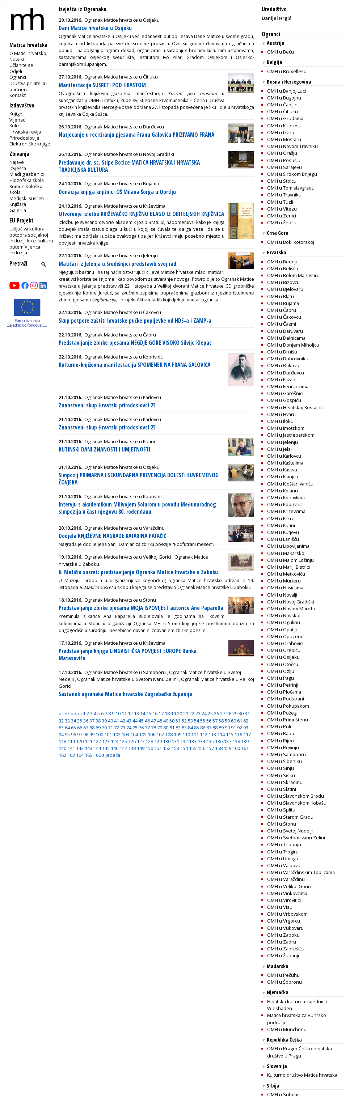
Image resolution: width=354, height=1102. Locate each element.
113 (212, 734)
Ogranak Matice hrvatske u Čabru (120, 334)
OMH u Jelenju (282, 442)
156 (201, 748)
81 (171, 727)
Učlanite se (21, 65)
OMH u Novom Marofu (291, 608)
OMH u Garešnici (285, 393)
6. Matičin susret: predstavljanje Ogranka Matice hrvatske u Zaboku (138, 572)
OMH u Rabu (280, 733)
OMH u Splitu (281, 809)
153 (175, 748)
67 (85, 727)
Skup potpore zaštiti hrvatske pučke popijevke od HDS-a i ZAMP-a (135, 321)
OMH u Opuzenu (285, 636)
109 (177, 734)
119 (71, 741)
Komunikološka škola (25, 189)
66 (79, 727)
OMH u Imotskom (285, 428)
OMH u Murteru (284, 580)
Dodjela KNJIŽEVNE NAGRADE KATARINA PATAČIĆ (112, 536)
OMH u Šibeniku (284, 761)
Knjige (15, 113)
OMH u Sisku (281, 775)
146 (114, 748)
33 (67, 720)
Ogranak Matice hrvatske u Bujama (121, 183)
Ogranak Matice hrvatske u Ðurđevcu (124, 126)
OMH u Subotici (283, 1094)
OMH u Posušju (283, 160)
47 (153, 720)
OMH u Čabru (281, 310)
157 (210, 748)
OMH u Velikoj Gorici (289, 886)
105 (143, 734)
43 (128, 720)
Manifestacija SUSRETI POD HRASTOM (102, 85)
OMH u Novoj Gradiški (290, 601)
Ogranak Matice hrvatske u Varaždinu (124, 528)
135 (210, 741)
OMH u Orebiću (283, 650)
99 (91, 734)
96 (73, 734)
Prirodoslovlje (24, 138)
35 (79, 720)
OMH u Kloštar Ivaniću (290, 483)
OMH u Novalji (282, 595)
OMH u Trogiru (283, 851)
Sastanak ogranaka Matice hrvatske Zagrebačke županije (125, 694)
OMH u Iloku (280, 421)
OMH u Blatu (280, 296)
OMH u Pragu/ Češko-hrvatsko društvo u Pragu (299, 1052)
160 (236, 748)
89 (221, 727)
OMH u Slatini (281, 789)
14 (142, 713)
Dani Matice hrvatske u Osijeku (95, 28)
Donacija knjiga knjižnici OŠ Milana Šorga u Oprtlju (117, 192)
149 (140, 748)
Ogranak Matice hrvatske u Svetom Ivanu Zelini (127, 679)
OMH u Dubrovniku (287, 358)
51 (178, 720)
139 (245, 741)
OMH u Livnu (280, 132)
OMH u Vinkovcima (287, 893)
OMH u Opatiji (282, 629)
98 (85, 734)
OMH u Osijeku (283, 657)
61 (239, 720)
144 (97, 748)
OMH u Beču (280, 51)
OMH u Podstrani (285, 698)
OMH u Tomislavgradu (291, 188)
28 (228, 713)
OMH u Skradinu (285, 782)
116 (238, 734)
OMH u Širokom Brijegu (292, 174)
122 (97, 741)
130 (166, 741)
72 (116, 727)
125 (123, 741)
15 (148, 713)
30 (241, 713)
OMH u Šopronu (284, 982)
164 (80, 755)
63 (61, 727)
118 (62, 741)
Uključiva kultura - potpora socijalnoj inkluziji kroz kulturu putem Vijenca (31, 237)
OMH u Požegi (282, 712)
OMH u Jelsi (279, 449)
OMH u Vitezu (282, 208)
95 (67, 734)
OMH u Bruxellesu (287, 71)
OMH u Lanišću (283, 539)
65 (73, 727)
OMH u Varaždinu (286, 879)
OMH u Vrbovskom (287, 914)
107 (160, 734)
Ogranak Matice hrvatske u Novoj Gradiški (129, 154)
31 (247, 713)
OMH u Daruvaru (285, 331)
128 (149, 741)
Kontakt (17, 95)
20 (179, 713)
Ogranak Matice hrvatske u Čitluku (121, 76)
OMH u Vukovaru (285, 928)
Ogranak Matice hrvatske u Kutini (119, 441)
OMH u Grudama (285, 118)
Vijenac (17, 119)
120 (80, 741)
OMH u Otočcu (282, 664)
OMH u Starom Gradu (290, 817)
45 (141, 720)
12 (130, 713)
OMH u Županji (283, 955)
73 (122, 727)
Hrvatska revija (25, 131)
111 (195, 734)
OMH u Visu (279, 907)
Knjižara (17, 204)
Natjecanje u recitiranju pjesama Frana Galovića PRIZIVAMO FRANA (136, 135)
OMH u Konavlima (286, 497)
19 (173, 713)
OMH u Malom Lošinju (290, 560)
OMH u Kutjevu (283, 532)
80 (165, 727)
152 (166, 748)
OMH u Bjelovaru (285, 289)
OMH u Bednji (282, 261)
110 (186, 734)
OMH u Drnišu (282, 351)
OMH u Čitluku (282, 111)
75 (135, 727)
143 (88, 748)
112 (203, 734)
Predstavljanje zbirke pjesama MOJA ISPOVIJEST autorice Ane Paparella (141, 608)
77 (147, 727)
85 (196, 727)
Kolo (14, 125)
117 (247, 734)
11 (124, 713)
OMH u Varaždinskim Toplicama (301, 872)
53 (190, 720)
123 (106, 741)
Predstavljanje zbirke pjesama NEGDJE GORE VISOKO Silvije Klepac (135, 343)
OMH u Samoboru (286, 754)
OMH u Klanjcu (282, 476)
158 (219, 748)
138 (236, 741)
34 (73, 720)
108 (169, 734)
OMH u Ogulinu (283, 622)
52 (184, 720)
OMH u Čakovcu (284, 317)
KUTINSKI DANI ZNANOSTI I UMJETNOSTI (104, 449)
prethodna (70, 713)
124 (114, 741)
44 (135, 720)
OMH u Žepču (281, 222)
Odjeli (15, 71)
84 (190, 727)
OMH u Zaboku (283, 935)
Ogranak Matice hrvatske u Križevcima (124, 206)
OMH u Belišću (282, 268)
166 (97, 755)
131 (175, 741)
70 (104, 727)
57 (215, 720)
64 (67, 727)
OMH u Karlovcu (284, 456)
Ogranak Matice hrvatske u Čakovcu (122, 312)
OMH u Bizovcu (283, 282)
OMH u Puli (279, 726)
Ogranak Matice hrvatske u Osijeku (122, 20)
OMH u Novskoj (283, 615)
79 (159, 727)
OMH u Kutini (281, 525)
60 (233, 720)
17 (161, 713)
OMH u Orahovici (285, 643)
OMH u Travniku (284, 194)
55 (202, 720)
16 (154, 713)
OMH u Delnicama (286, 338)
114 (221, 734)
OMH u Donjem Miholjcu (293, 345)
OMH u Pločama (284, 691)
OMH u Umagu (282, 858)
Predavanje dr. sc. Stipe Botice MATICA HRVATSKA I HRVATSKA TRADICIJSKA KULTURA (129, 166)
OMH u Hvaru (281, 414)
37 (91, 720)
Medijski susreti (26, 198)
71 (110, 727)
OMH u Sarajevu (284, 167)
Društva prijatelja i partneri (28, 86)
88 (215, 727)
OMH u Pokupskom (288, 706)
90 (227, 727)
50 (171, 720)
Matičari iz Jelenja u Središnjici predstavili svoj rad (117, 264)
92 (239, 727)
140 (62, 748)
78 (153, 727)
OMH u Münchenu (287, 1029)
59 (227, 720)
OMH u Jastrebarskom (291, 435)
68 (91, 727)
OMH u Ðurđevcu (285, 372)
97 (79, 734)
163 (71, 755)
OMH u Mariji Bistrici (288, 567)
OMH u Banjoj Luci (286, 91)
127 (140, 741)
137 (227, 741)
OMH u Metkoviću (286, 574)
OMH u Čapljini (283, 104)
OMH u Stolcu (281, 181)
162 (62, 755)
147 (123, 748)
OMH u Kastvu (282, 469)
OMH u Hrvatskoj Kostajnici (296, 407)
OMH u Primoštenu (287, 719)
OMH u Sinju (280, 768)
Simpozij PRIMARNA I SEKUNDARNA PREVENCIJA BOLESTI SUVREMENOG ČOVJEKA (139, 478)
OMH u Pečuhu (283, 975)
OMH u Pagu (280, 678)
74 (128, 727)
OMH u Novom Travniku (292, 146)
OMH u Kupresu (284, 125)
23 (198, 713)
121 (88, 741)
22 (191, 713)
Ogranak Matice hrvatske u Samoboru (125, 672)
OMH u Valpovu (283, 865)
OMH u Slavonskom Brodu (295, 796)
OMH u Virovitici (284, 900)
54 (196, 720)
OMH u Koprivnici (285, 504)
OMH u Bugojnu (284, 97)
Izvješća (17, 168)
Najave (16, 162)
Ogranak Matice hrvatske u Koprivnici (124, 356)
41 (116, 720)
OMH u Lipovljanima (288, 546)
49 (165, 720)
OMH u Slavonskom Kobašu (296, 803)
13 (136, 713)
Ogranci (17, 77)
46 (147, 720)
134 (201, 741)
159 (227, 748)
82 (178, 727)
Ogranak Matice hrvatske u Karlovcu (122, 397)
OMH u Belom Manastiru (293, 275)
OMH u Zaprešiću (285, 948)
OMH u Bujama (283, 303)
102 (117, 734)
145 (106, 748)
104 (134, 734)
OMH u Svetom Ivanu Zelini (296, 837)
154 (184, 748)
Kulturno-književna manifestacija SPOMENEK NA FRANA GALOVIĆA (134, 365)
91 (233, 727)
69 (98, 727)
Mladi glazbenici (26, 174)
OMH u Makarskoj (286, 553)
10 (118, 713)
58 (221, 720)
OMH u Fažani (281, 379)
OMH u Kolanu (282, 490)
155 (193, 748)
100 (99, 734)
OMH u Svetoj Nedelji (290, 830)
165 (88, 755)
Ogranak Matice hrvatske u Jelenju (121, 255)
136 (219, 741)
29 (234, 713)
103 (125, 734)
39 (104, 720)
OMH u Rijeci (280, 740)
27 (222, 713)
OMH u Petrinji (282, 685)
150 (149, 748)
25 (210, 713)
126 (132, 741)
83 (184, 727)
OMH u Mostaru (284, 139)
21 (185, 713)
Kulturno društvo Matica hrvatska (302, 1075)
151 (158, 748)
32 (61, 720)
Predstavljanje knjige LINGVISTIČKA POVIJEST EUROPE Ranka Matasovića (128, 654)
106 (151, 734)
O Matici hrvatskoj (28, 53)
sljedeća (111, 755)
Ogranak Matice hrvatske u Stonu (120, 600)
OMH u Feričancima (287, 386)
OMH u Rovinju (283, 747)
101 (108, 734)
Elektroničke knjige (29, 143)
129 (158, 741)
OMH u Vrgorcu (283, 920)
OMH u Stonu (281, 824)
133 (193, 741)
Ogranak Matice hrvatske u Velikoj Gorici (127, 557)
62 (245, 720)
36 (85, 720)
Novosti (17, 59)
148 (132, 748)
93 (245, 727)
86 (202, 727)
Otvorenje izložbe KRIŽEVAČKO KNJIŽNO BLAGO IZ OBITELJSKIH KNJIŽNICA (141, 214)
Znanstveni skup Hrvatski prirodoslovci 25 (107, 405)
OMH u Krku (280, 518)
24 (204, 713)
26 (216, 713)
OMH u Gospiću (284, 400)
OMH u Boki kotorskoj (290, 242)
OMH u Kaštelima (285, 462)
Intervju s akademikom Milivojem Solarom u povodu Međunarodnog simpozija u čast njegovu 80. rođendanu (137, 508)
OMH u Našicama (285, 587)
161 (245, 748)
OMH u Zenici (281, 215)
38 (98, 720)
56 (208, 720)
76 (141, 727)
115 (229, 734)
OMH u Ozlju (280, 671)
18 (167, 713)
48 (159, 720)
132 (184, 741)
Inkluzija (18, 252)
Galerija (17, 210)
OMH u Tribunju (284, 844)
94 (61, 734)
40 (110, 720)
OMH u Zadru (281, 941)
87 (208, 727)
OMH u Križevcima (286, 511)
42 (122, 720)
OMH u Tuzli (280, 202)
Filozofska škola (26, 180)
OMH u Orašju (282, 153)
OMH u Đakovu (283, 365)
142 (80, 748)
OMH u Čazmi (281, 324)
